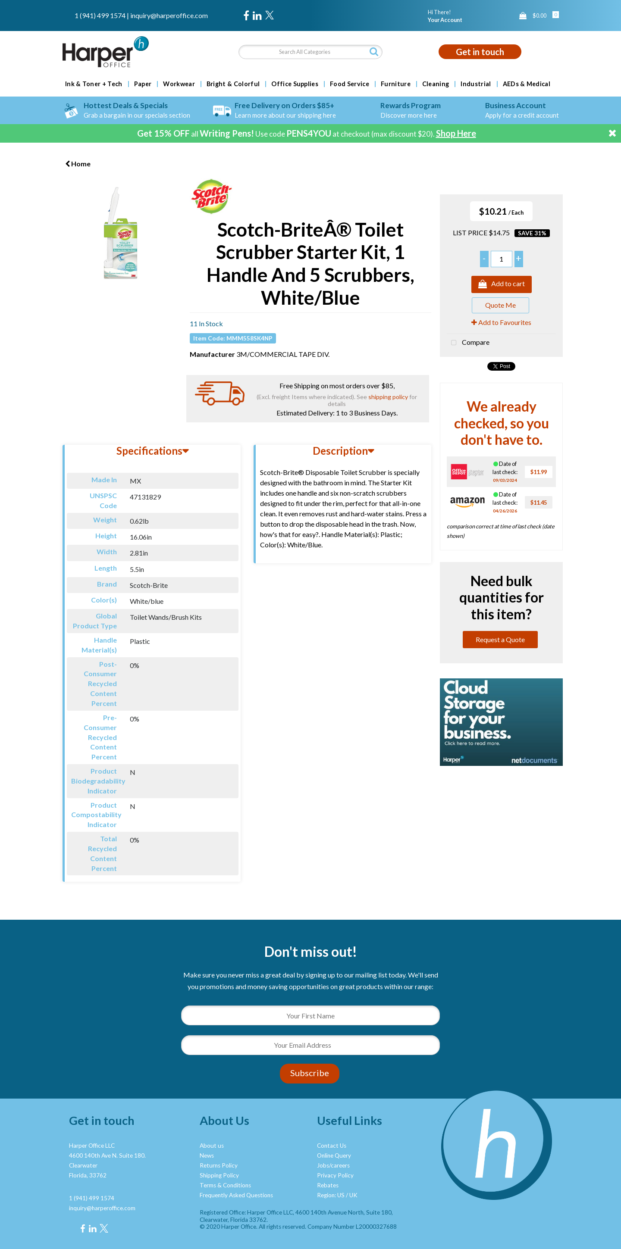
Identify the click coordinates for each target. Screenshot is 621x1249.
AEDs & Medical (526, 84)
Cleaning (435, 84)
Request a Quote (500, 639)
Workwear (179, 84)
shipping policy (388, 396)
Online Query (334, 1155)
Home (78, 163)
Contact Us (331, 1145)
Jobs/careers (333, 1165)
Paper (143, 84)
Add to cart (501, 284)
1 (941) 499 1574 (100, 15)
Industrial (476, 84)
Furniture (396, 84)
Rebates (328, 1185)
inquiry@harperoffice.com (169, 15)
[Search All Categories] (310, 52)
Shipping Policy (219, 1175)
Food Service (349, 84)
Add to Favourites (501, 322)
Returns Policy (219, 1165)
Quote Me (500, 305)
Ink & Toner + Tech (93, 84)
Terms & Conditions (225, 1185)
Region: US (331, 1195)
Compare (468, 343)
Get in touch (480, 52)
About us (212, 1145)
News (207, 1155)
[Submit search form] (374, 51)
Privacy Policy (335, 1175)
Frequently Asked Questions (236, 1195)
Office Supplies (294, 84)
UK (353, 1195)
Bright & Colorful (233, 84)
